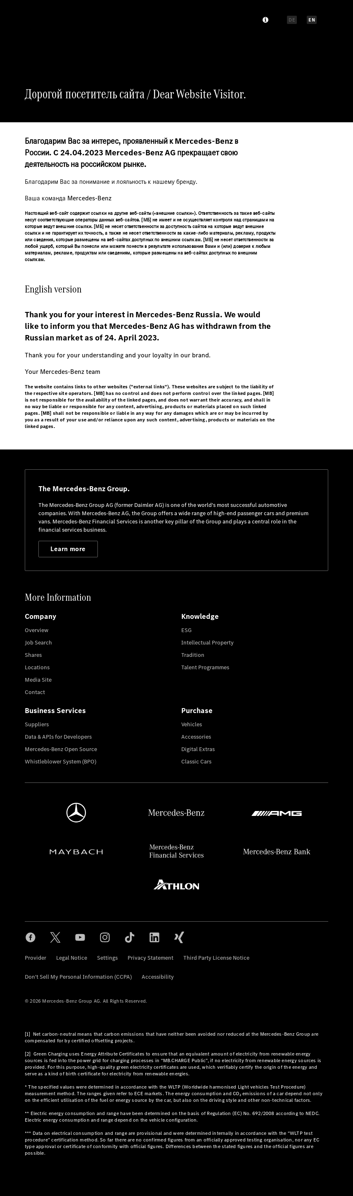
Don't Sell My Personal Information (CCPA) (78, 977)
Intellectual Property (207, 643)
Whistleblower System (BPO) (60, 762)
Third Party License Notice (216, 958)
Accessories (196, 737)
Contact (35, 692)
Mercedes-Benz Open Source (61, 749)
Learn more (67, 549)
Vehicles (191, 724)
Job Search (38, 643)
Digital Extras (198, 749)
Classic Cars (196, 762)
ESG (186, 630)
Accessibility (158, 977)
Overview (36, 630)
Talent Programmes (205, 667)
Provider (35, 958)
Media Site (38, 680)
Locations (37, 667)
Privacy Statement (150, 958)
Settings (107, 958)
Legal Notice (71, 958)
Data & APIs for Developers (58, 737)
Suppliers (37, 724)
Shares (33, 655)
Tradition (192, 655)
